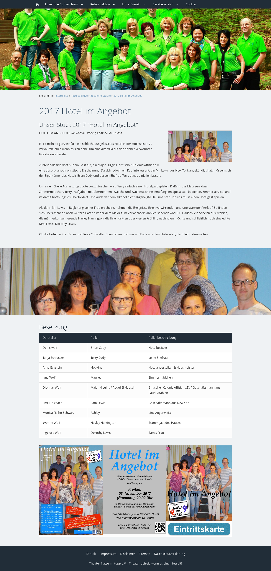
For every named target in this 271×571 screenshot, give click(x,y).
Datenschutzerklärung (169, 554)
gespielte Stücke (101, 95)
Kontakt (91, 554)
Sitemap (144, 554)
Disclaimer (127, 554)
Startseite (62, 95)
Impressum (108, 554)
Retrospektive (79, 95)
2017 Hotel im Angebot (128, 95)
